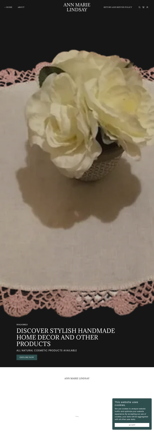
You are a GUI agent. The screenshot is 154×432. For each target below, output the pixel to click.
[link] (77, 10)
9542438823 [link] (22, 324)
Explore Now (27, 357)
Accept (132, 425)
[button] (143, 7)
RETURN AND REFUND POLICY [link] (118, 7)
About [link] (21, 7)
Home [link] (9, 7)
